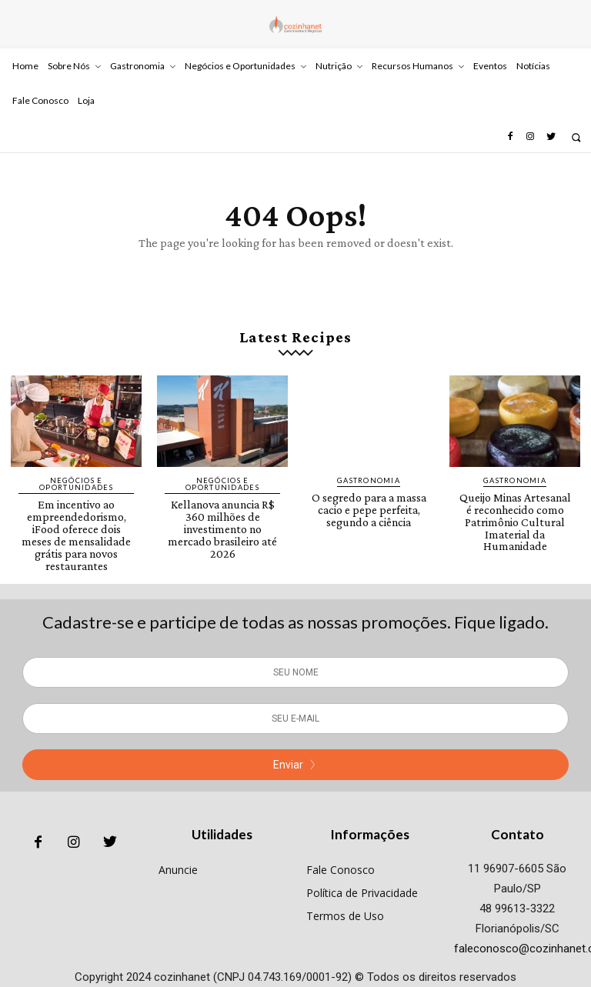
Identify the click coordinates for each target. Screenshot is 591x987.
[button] (576, 137)
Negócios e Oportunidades (76, 479)
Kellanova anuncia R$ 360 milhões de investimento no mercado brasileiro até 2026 (222, 515)
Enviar (295, 741)
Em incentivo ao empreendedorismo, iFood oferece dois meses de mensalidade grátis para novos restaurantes (76, 521)
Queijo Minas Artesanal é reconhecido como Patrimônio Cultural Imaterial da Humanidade (515, 508)
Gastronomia (369, 476)
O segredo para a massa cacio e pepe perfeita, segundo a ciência (369, 503)
